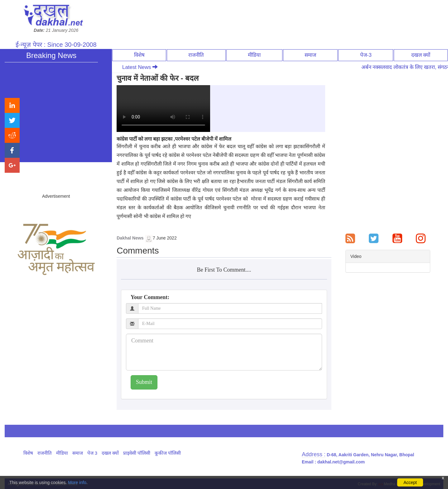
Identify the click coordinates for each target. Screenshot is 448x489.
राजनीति (196, 55)
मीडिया (254, 55)
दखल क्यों (421, 55)
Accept (410, 482)
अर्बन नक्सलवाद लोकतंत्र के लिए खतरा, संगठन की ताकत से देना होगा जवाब (67, 117)
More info (77, 482)
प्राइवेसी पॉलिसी (136, 453)
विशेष (139, 55)
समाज (310, 55)
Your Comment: (150, 297)
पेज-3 (366, 55)
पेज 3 (92, 453)
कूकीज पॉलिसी (168, 453)
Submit (144, 382)
